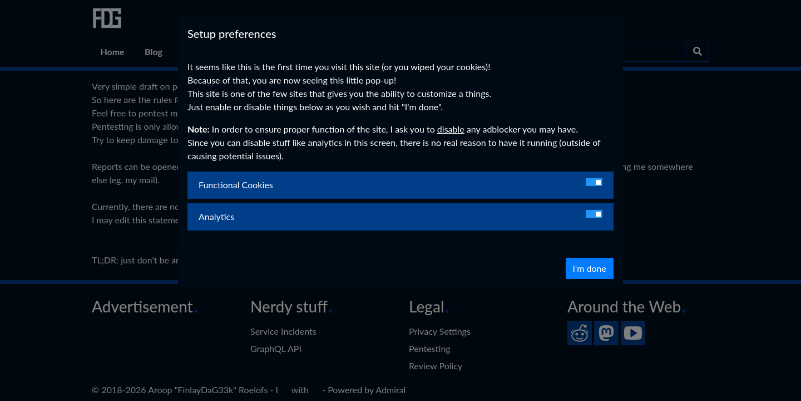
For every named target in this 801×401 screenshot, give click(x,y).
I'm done (589, 268)
